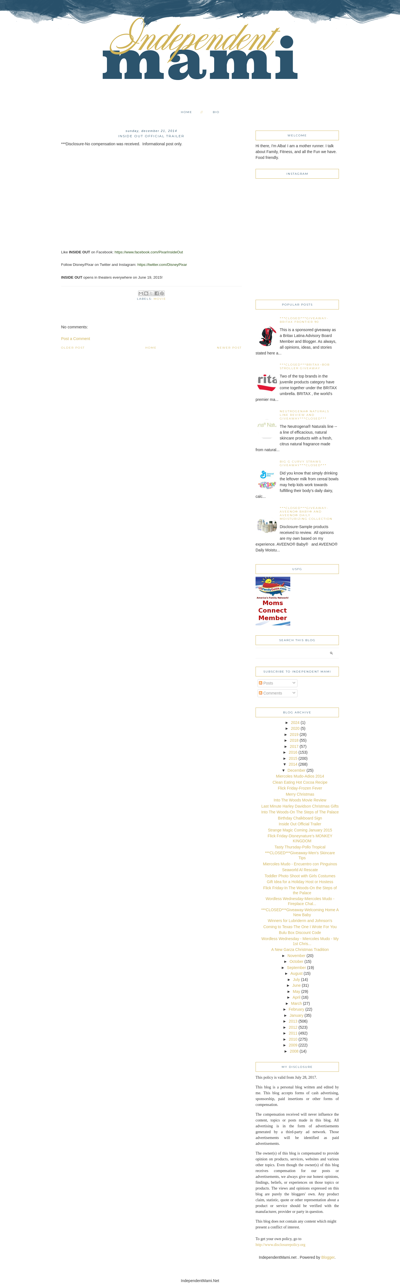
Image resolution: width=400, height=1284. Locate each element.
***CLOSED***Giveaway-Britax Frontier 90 (304, 320)
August (297, 973)
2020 (295, 728)
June (296, 985)
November (297, 955)
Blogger (327, 1257)
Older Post (73, 347)
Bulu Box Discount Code (300, 932)
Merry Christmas (300, 794)
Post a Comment (75, 338)
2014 (293, 764)
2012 (293, 1027)
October (296, 961)
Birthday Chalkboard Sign (300, 818)
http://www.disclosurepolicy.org (280, 1245)
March (296, 1003)
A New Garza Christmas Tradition (300, 949)
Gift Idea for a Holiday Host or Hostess (300, 882)
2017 (294, 746)
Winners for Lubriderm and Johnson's (300, 920)
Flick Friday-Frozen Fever (300, 788)
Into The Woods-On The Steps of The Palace (300, 812)
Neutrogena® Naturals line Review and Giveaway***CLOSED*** (304, 414)
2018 (294, 740)
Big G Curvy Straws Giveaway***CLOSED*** (303, 463)
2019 (294, 734)
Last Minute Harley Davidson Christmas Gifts (300, 806)
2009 (293, 1045)
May (296, 991)
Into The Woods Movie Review (300, 800)
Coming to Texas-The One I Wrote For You (300, 927)
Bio (216, 112)
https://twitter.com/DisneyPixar (162, 265)
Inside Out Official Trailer (300, 824)
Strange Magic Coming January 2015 (300, 830)
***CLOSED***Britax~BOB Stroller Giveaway (305, 366)
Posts (266, 683)
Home (186, 112)
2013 (293, 1021)
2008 (294, 1051)
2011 (293, 1033)
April (296, 997)
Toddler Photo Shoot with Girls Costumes (299, 876)
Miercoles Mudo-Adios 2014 (300, 776)
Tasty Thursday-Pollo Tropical (299, 847)
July (296, 979)
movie (160, 299)
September (296, 967)
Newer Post (229, 347)
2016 (293, 752)
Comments (270, 693)
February (296, 1009)
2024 (295, 722)
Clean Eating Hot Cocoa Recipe (300, 782)
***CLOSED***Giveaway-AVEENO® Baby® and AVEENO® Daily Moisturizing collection (306, 513)
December (297, 770)
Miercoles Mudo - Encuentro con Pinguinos (300, 864)
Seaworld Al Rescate (300, 870)
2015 (293, 758)
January (296, 1015)
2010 (293, 1039)
